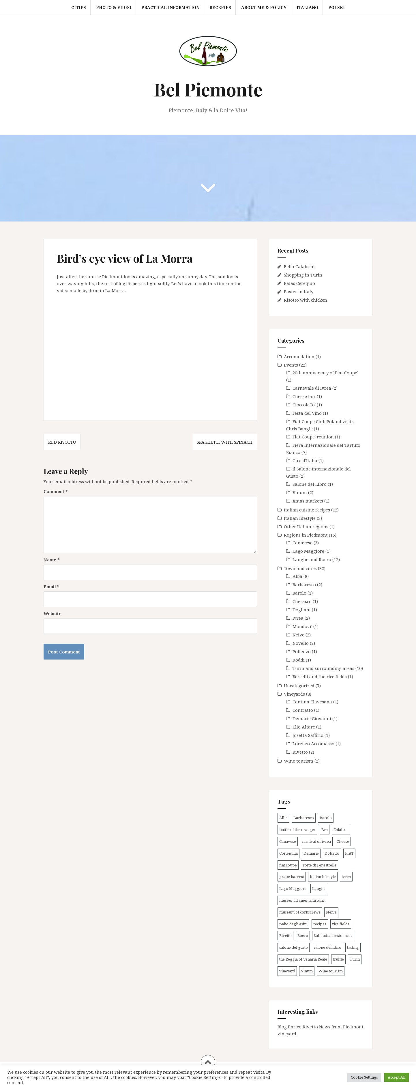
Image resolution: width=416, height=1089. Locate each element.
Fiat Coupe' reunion (313, 437)
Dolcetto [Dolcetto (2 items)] (332, 853)
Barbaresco (304, 584)
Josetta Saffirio (308, 735)
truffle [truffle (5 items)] (338, 959)
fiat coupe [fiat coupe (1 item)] (288, 865)
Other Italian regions (306, 526)
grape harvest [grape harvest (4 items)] (291, 876)
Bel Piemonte (208, 89)
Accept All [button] (396, 1077)
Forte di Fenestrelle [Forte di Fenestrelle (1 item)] (319, 865)
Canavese (302, 543)
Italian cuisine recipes (307, 510)
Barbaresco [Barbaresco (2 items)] (303, 817)
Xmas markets (308, 501)
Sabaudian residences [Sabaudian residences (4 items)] (333, 935)
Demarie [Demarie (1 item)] (311, 853)
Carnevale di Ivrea (312, 388)
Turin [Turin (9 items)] (355, 959)
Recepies (220, 7)
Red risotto (62, 442)
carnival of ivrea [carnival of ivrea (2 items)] (316, 841)
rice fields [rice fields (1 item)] (340, 924)
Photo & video (113, 7)
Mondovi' (302, 626)
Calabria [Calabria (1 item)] (340, 829)
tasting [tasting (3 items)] (353, 947)
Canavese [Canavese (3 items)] (287, 841)
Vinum (300, 492)
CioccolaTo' (304, 405)
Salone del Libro (310, 484)
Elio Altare (304, 727)
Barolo (299, 593)
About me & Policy (263, 7)
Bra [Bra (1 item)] (324, 829)
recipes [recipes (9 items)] (319, 924)
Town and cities (300, 568)
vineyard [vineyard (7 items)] (287, 971)
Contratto (303, 710)
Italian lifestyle (300, 518)
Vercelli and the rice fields (320, 676)
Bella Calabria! (299, 266)
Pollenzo (302, 651)
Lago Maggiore (308, 551)
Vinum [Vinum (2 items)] (307, 971)
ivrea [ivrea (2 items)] (346, 876)
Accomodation (299, 356)
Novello (301, 643)
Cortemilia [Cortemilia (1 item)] (288, 853)
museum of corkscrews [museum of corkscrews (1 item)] (299, 912)
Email (51, 586)
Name (52, 560)
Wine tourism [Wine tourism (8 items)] (330, 971)
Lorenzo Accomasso (313, 743)
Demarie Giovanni (312, 718)
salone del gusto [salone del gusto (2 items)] (293, 947)
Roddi (299, 660)
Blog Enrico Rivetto (298, 1027)
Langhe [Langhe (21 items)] (318, 888)
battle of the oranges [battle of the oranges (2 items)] (297, 829)
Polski (336, 7)
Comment (56, 491)
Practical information (170, 7)
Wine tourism (298, 761)
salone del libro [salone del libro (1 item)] (327, 947)
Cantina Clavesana (312, 702)
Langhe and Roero (312, 559)
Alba (297, 576)
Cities (78, 7)
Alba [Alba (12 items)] (283, 817)
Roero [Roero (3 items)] (302, 935)
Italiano (307, 7)
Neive (298, 635)
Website (52, 613)
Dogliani (302, 609)
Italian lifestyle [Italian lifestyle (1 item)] (323, 876)
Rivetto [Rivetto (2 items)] (285, 935)
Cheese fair (304, 396)
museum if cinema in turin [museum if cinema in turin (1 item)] (302, 900)
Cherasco (302, 601)
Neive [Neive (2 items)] (331, 912)
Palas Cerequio (299, 283)
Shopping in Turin (303, 275)
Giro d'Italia (305, 460)
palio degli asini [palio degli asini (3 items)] (293, 924)
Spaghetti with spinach (224, 442)
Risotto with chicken (305, 300)
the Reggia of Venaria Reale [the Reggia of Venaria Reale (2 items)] (303, 959)
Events (291, 365)
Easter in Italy (298, 291)
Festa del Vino (307, 413)
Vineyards (294, 694)
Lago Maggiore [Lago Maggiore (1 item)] (292, 888)
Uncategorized (299, 685)
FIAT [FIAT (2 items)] (349, 853)
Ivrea (298, 618)
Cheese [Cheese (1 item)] (343, 841)
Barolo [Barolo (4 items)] (326, 817)
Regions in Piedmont (306, 535)
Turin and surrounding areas (323, 668)
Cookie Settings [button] (364, 1077)
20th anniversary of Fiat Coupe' (325, 373)
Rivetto (300, 752)
